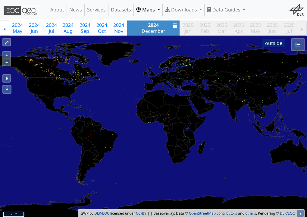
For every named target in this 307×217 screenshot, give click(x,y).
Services (96, 9)
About (57, 9)
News (75, 9)
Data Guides (224, 9)
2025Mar (221, 28)
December (160, 28)
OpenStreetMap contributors (213, 213)
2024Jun (34, 28)
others (250, 213)
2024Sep (85, 28)
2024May (17, 28)
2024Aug (68, 28)
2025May (255, 28)
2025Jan (188, 28)
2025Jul (289, 28)
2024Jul (51, 28)
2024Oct (101, 28)
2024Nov (118, 28)
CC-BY (141, 213)
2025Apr (238, 28)
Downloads (181, 9)
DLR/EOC (101, 213)
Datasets (121, 9)
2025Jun (272, 28)
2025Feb (204, 28)
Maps (146, 9)
